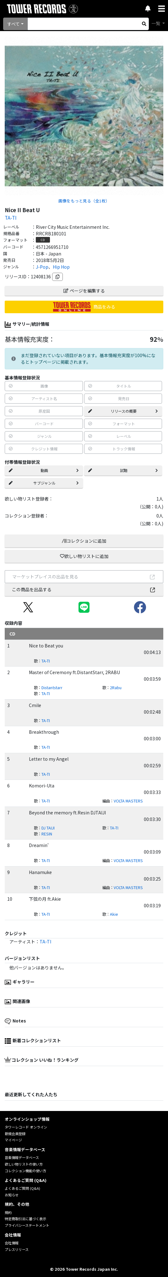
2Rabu (116, 687)
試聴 (123, 470)
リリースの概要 (123, 411)
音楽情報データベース (22, 1157)
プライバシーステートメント (27, 1225)
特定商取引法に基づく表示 (25, 1218)
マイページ (13, 1139)
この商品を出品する (84, 589)
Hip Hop (61, 267)
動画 (44, 470)
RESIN (46, 834)
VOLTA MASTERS (128, 801)
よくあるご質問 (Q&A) (22, 1188)
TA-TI (11, 217)
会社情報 (12, 1242)
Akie (114, 914)
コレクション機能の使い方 (25, 1170)
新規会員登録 (15, 1133)
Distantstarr (51, 687)
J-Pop (42, 267)
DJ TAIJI (48, 828)
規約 (8, 1212)
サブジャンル (44, 483)
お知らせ (12, 1194)
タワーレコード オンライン (26, 1126)
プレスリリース (17, 1249)
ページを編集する (84, 290)
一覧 (156, 23)
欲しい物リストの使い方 (24, 1164)
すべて (13, 24)
